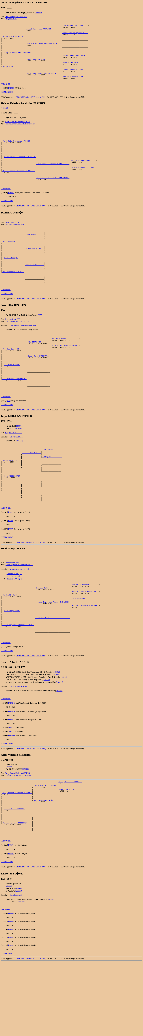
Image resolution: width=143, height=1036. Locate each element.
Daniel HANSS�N (11, 284)
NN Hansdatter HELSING (15, 246)
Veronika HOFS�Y (14, 630)
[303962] (18, 471)
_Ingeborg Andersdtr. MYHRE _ (83, 185)
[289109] (64, 741)
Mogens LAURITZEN (13, 475)
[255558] (18, 965)
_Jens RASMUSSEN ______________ (85, 655)
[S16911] (11, 784)
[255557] (19, 963)
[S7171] (11, 920)
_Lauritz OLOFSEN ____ (31, 497)
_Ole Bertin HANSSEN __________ (85, 638)
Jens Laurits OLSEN (12, 351)
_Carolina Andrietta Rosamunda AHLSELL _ (43, 47)
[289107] (56, 736)
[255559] (9, 960)
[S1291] (11, 214)
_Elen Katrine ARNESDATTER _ (14, 419)
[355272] (21, 976)
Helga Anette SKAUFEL (19, 751)
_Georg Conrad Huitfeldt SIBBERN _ (17, 859)
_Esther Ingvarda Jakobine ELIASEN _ (18, 686)
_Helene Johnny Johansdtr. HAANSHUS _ (18, 190)
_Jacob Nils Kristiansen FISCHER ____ (18, 154)
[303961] (19, 469)
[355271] (52, 974)
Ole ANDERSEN (16, 480)
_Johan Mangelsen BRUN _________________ (43, 66)
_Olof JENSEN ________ (51, 492)
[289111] (59, 746)
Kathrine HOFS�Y (14, 627)
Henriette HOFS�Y (14, 632)
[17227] (4, 607)
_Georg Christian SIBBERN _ (70, 846)
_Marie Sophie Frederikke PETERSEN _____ (43, 83)
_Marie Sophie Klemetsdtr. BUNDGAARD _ (52, 198)
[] (4, 99)
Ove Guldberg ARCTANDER (16, 17)
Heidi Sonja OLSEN (12, 670)
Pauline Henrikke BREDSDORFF (18, 839)
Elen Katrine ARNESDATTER (17, 353)
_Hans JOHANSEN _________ (13, 265)
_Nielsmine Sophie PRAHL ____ (75, 87)
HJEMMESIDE (7, 103)
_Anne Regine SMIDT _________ (75, 70)
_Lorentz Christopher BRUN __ (75, 61)
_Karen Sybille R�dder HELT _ (75, 34)
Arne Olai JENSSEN (12, 402)
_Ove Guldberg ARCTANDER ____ (75, 26)
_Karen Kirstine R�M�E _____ (46, 867)
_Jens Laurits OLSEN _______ (14, 383)
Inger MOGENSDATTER (12, 524)
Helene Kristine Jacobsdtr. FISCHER (20, 173)
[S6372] (11, 792)
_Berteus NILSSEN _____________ (65, 371)
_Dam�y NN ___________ (52, 501)
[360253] (19, 484)
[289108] (55, 739)
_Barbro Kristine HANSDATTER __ (85, 646)
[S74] (8, 443)
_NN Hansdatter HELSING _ (13, 301)
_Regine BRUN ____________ (13, 74)
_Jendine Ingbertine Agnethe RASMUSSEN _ (52, 659)
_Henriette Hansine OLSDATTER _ (85, 663)
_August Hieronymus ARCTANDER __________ (43, 30)
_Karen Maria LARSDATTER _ (38, 392)
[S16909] (11, 800)
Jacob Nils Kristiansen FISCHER (17, 132)
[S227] (10, 566)
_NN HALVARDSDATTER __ (34, 274)
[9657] (40, 347)
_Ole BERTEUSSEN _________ (38, 375)
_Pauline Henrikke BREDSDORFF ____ (17, 895)
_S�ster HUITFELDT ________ (70, 855)
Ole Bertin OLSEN (12, 616)
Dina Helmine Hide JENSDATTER (23, 357)
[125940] (4, 119)
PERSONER (6, 95)
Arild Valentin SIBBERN (14, 878)
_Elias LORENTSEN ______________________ (52, 678)
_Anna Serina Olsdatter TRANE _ (65, 379)
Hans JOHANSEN (12, 244)
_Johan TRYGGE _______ (34, 257)
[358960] (59, 755)
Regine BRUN (11, 19)
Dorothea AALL (16, 969)
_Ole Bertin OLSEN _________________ (18, 651)
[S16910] (11, 767)
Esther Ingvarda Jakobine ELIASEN (19, 618)
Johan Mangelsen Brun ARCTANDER (18, 57)
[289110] (46, 744)
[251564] (9, 831)
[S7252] (11, 988)
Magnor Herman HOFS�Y (20, 623)
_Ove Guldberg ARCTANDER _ (13, 38)
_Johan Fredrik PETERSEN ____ (75, 78)
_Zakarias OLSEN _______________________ (52, 642)
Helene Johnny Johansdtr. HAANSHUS (20, 134)
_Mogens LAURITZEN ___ (11, 505)
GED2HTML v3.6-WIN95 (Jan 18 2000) (31, 108)
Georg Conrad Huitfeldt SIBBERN (18, 837)
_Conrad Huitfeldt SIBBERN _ (45, 851)
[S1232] (11, 99)
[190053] (38, 13)
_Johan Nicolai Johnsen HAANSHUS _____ (52, 181)
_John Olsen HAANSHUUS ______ (83, 177)
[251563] (25, 833)
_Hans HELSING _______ (34, 293)
